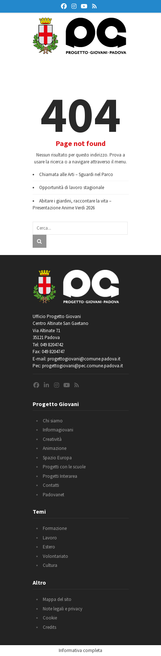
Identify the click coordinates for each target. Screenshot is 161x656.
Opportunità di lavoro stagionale (71, 187)
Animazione (54, 448)
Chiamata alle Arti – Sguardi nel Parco (76, 174)
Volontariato (55, 556)
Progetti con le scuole (64, 467)
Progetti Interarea (60, 476)
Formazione (55, 528)
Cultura (50, 565)
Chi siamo (53, 421)
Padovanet (53, 495)
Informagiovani (58, 430)
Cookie (50, 618)
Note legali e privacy (62, 609)
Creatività (52, 439)
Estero (49, 547)
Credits (49, 627)
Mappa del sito (57, 599)
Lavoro (50, 538)
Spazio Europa (57, 458)
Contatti (51, 485)
